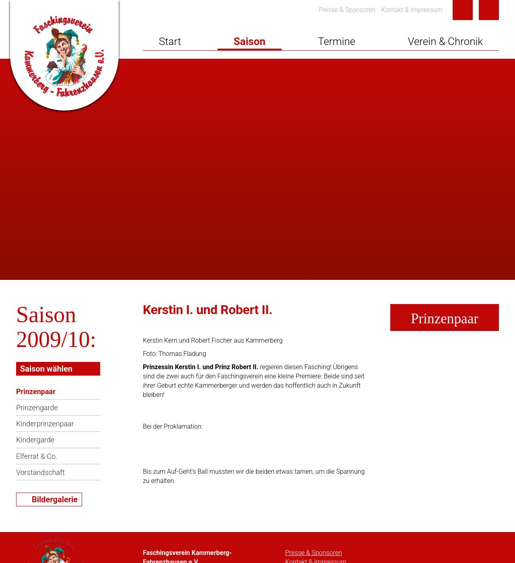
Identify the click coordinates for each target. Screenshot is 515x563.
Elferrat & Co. (36, 456)
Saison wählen (46, 369)
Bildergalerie (55, 499)
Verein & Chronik (445, 41)
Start (170, 41)
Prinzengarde (37, 407)
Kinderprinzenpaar (45, 423)
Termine (336, 41)
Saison (249, 41)
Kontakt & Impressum (412, 10)
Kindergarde (35, 440)
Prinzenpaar (36, 391)
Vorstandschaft (40, 472)
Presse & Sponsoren (347, 10)
